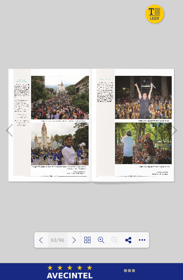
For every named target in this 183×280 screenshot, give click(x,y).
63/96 (57, 240)
